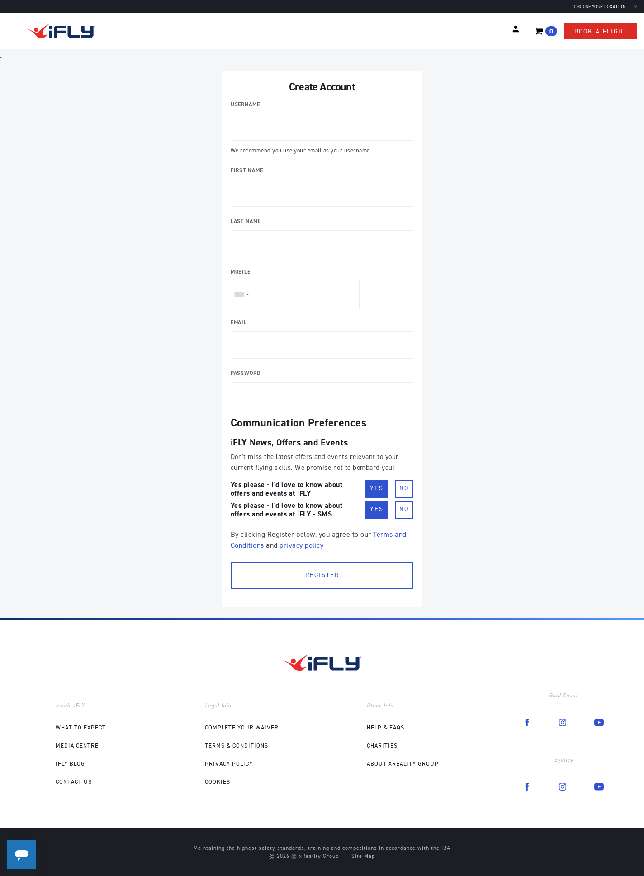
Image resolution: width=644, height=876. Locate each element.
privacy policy (301, 545)
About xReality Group (403, 763)
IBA (445, 848)
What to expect (81, 727)
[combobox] (241, 294)
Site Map (363, 856)
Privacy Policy (229, 763)
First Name (247, 170)
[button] (515, 29)
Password (246, 373)
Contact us (560, 6)
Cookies (217, 782)
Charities (382, 745)
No (404, 487)
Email (239, 322)
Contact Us (74, 782)
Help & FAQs (385, 727)
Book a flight (600, 31)
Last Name (246, 221)
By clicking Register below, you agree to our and (319, 540)
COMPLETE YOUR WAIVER (242, 727)
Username (245, 104)
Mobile (241, 271)
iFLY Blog (70, 763)
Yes (377, 487)
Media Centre (77, 745)
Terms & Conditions (236, 745)
